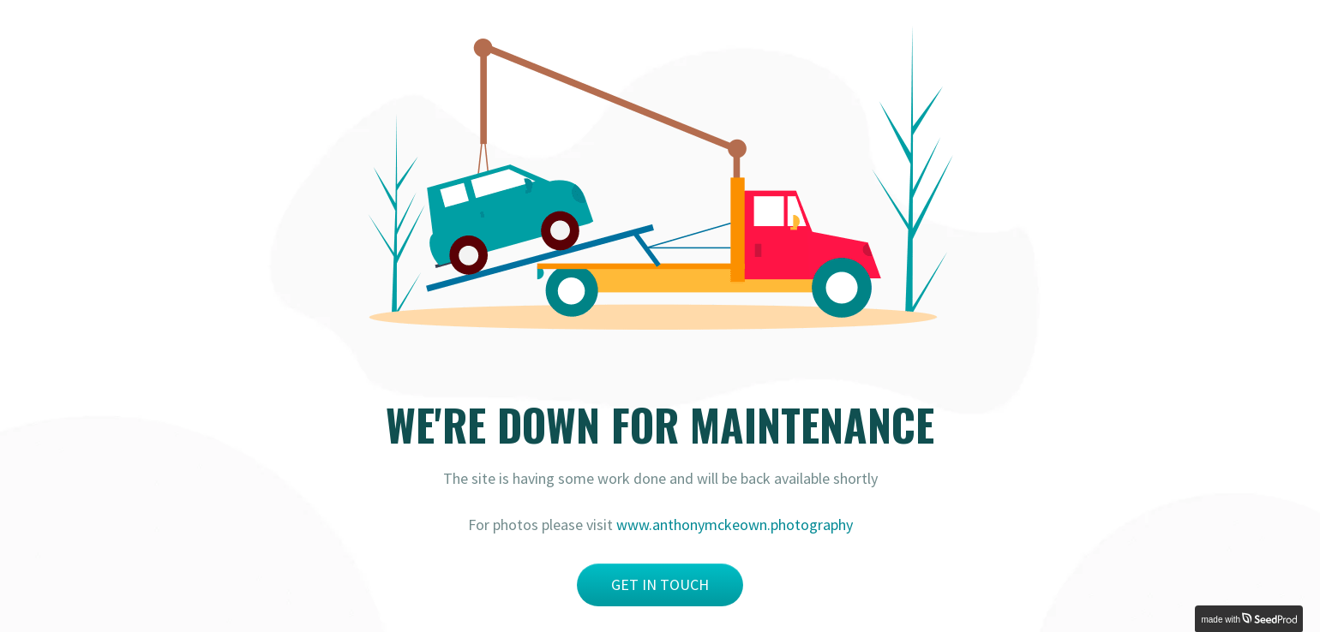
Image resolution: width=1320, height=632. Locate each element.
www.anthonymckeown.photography (734, 524)
